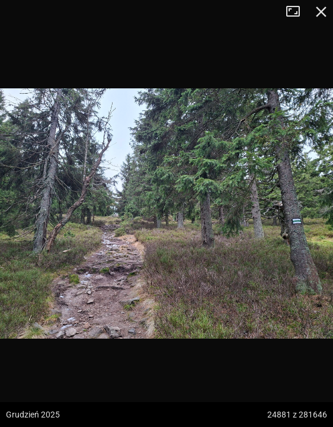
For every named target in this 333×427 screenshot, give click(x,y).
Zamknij (321, 12)
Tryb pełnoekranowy (297, 12)
